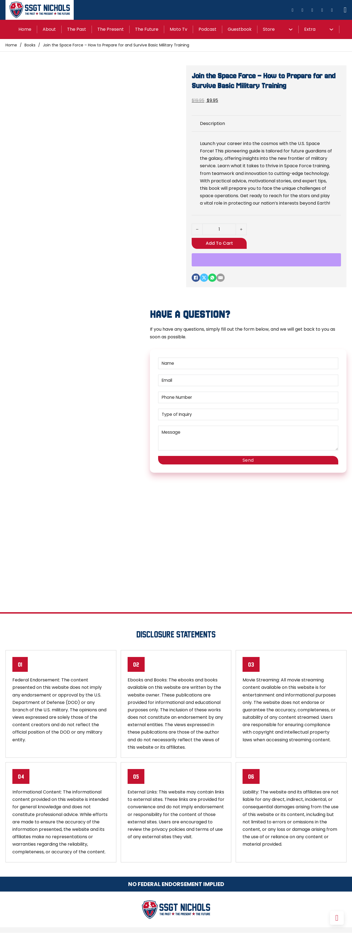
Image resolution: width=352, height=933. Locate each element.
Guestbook (240, 29)
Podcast (207, 29)
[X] (204, 278)
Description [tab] (212, 123)
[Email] (220, 278)
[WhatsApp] (212, 278)
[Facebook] (196, 278)
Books (29, 45)
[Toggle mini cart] (345, 10)
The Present (110, 29)
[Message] (248, 438)
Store (269, 29)
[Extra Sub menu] (331, 29)
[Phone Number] (248, 397)
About (49, 29)
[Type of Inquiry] (248, 414)
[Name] (248, 363)
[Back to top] (337, 918)
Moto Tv (178, 29)
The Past (76, 29)
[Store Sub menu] (290, 29)
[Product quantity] (219, 229)
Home (24, 29)
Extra (309, 29)
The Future (146, 29)
